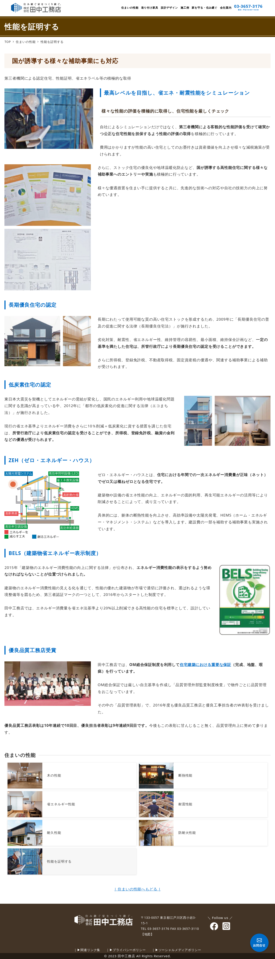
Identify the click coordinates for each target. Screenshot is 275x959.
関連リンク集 (90, 950)
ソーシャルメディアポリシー (179, 950)
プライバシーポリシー (129, 950)
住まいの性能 (19, 755)
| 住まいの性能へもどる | (137, 889)
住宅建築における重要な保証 (205, 664)
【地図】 (147, 934)
